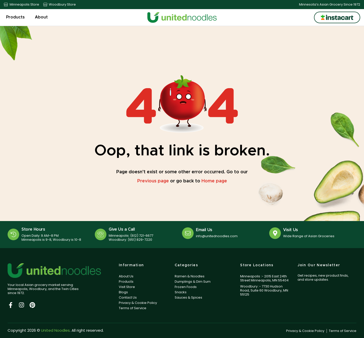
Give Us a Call (122, 229)
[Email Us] (188, 233)
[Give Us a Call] (100, 234)
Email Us (204, 230)
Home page (214, 181)
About (42, 17)
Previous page (153, 181)
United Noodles (55, 330)
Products (16, 17)
